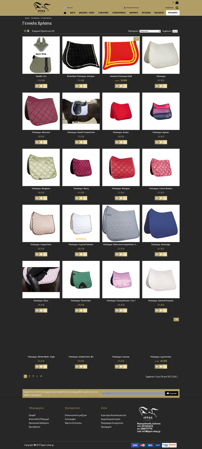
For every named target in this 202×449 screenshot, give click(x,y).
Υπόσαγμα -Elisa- (41, 301)
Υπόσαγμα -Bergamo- (41, 188)
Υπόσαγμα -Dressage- (161, 244)
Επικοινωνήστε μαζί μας (76, 415)
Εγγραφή (172, 393)
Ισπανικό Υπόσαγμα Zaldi (121, 76)
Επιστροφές (70, 419)
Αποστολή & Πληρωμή (39, 419)
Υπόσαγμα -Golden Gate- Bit (81, 357)
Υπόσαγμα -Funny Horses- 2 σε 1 (121, 301)
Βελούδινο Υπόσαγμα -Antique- (81, 76)
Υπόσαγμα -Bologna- (121, 188)
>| (41, 376)
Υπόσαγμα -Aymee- (161, 132)
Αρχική (27, 18)
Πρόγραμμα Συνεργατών (112, 423)
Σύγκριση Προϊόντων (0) (43, 31)
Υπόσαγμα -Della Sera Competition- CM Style (121, 244)
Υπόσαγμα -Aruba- (121, 132)
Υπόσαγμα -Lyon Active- (161, 357)
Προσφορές (106, 427)
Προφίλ (32, 415)
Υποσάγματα (35, 18)
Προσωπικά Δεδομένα (39, 423)
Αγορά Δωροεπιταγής (110, 419)
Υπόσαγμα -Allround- (41, 132)
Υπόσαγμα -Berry (81, 188)
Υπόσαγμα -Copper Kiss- (41, 244)
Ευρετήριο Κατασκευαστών (113, 415)
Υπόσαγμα (160, 76)
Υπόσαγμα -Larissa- (121, 357)
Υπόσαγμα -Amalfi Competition (81, 132)
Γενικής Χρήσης (46, 18)
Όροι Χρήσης (34, 427)
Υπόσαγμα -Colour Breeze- (161, 188)
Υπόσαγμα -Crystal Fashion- (81, 244)
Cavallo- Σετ (41, 76)
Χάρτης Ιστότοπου (73, 423)
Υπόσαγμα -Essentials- (81, 301)
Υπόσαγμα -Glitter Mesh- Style (41, 357)
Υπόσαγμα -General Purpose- (161, 301)
